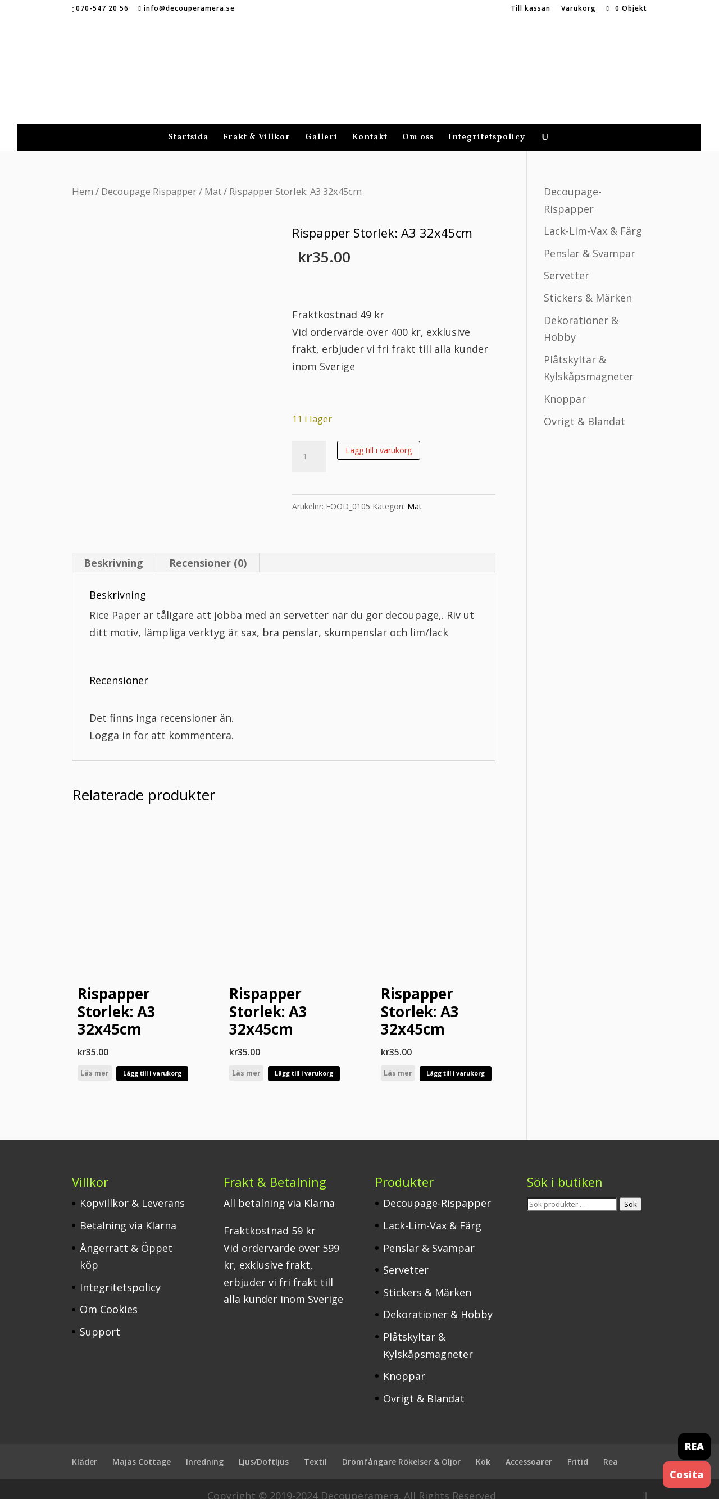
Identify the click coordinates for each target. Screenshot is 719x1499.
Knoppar (565, 384)
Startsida (188, 124)
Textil (315, 1447)
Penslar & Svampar (589, 239)
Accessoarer (529, 1447)
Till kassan (530, 9)
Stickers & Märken (588, 283)
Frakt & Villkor (256, 124)
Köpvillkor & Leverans (132, 1189)
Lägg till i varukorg (378, 436)
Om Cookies (109, 1295)
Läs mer (94, 1059)
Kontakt (370, 124)
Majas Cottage (141, 1447)
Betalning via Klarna (128, 1211)
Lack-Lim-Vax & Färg (593, 217)
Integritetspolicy (486, 124)
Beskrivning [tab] (113, 548)
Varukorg (578, 9)
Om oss (418, 124)
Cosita (687, 1474)
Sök (630, 1190)
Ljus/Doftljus (264, 1447)
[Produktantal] (309, 442)
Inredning (205, 1447)
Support (100, 1317)
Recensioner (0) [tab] (208, 548)
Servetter (566, 261)
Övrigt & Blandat (584, 407)
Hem (82, 177)
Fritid (577, 1447)
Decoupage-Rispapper (437, 1189)
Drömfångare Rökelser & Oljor (401, 1447)
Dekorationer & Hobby (438, 1300)
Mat (212, 177)
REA (694, 1446)
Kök (483, 1447)
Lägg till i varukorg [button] (152, 1059)
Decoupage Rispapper (149, 177)
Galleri (321, 124)
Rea (610, 1447)
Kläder (84, 1447)
